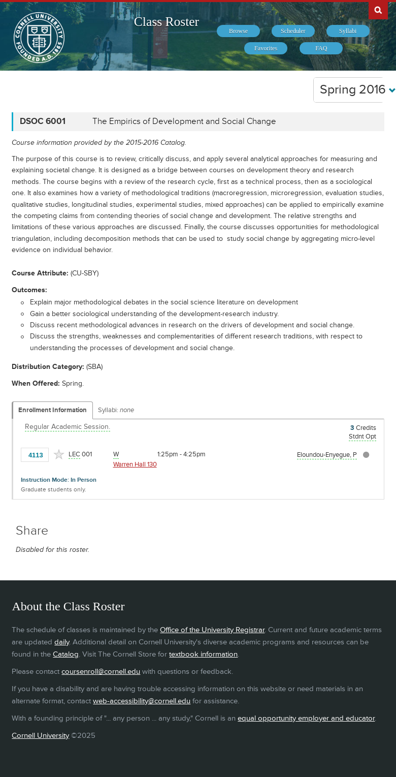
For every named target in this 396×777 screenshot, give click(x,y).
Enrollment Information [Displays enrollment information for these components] (52, 410)
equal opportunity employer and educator (306, 718)
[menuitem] (238, 31)
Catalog (66, 654)
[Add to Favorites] (58, 454)
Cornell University (40, 735)
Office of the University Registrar (212, 630)
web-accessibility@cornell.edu (141, 701)
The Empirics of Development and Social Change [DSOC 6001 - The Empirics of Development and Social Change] (184, 121)
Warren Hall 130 (135, 464)
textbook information (203, 654)
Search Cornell (378, 9)
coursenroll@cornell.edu (100, 671)
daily (61, 642)
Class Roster (166, 21)
